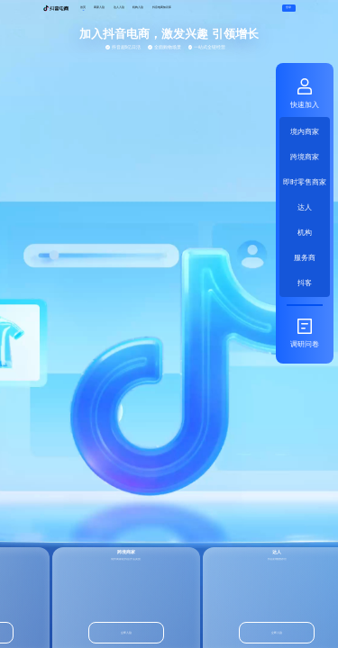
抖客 (304, 282)
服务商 (304, 257)
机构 (304, 232)
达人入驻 (119, 7)
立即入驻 (125, 632)
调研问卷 (304, 332)
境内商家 (304, 131)
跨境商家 (304, 156)
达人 (304, 207)
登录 (288, 7)
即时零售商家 (304, 181)
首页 (83, 7)
